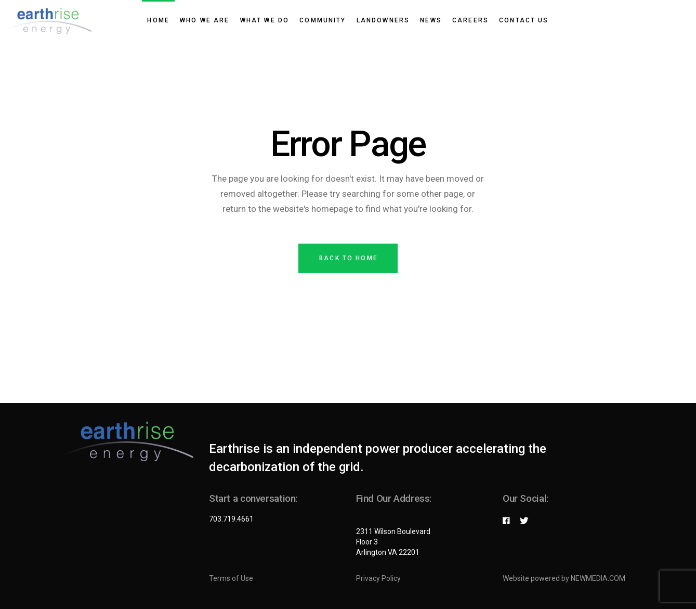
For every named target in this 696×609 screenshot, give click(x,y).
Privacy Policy (378, 578)
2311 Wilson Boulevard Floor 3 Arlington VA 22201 (393, 541)
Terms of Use (231, 578)
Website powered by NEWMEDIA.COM (564, 578)
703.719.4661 (231, 519)
